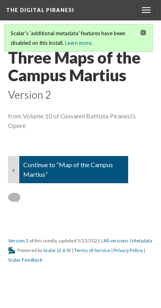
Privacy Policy (128, 250)
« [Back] (13, 169)
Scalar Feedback (25, 260)
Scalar (49, 250)
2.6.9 (63, 250)
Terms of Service (92, 250)
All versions (116, 241)
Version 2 (18, 241)
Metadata (142, 241)
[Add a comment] (18, 198)
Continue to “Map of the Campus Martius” (68, 169)
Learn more (78, 43)
